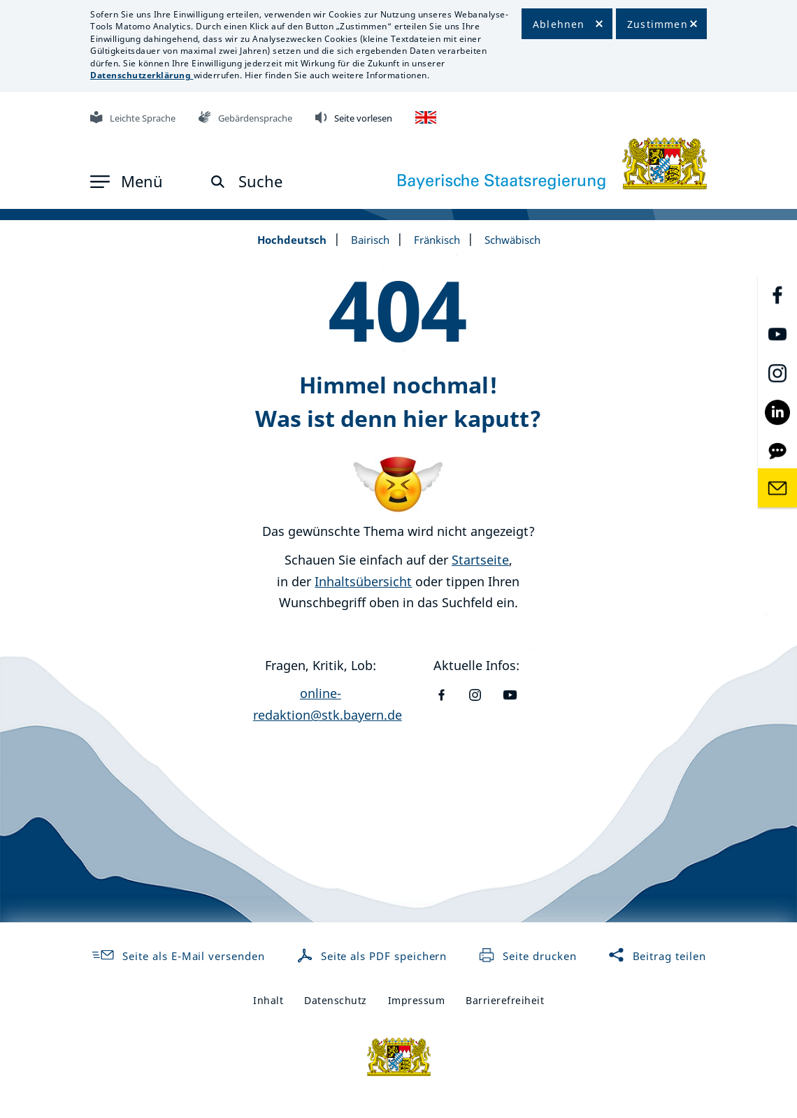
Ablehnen (559, 24)
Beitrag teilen (657, 956)
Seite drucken (527, 956)
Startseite (480, 559)
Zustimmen (657, 24)
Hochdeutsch (291, 240)
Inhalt (268, 1000)
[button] (126, 181)
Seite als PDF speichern (373, 956)
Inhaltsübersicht (363, 581)
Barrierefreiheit (505, 1000)
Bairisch (370, 240)
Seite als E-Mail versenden (177, 956)
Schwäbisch (512, 240)
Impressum (416, 1000)
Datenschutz (335, 1000)
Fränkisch (437, 240)
